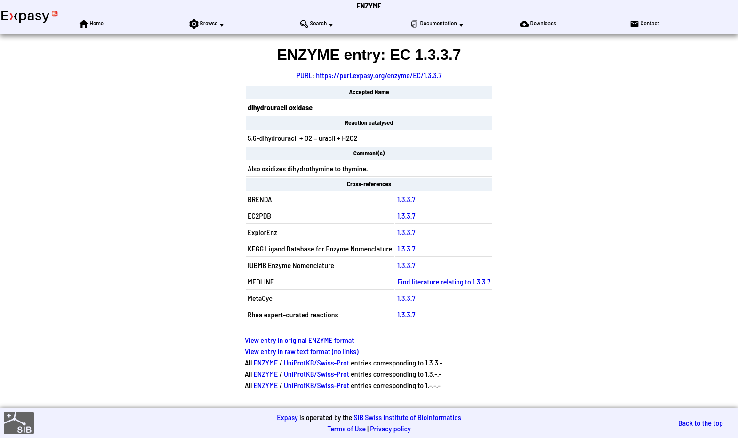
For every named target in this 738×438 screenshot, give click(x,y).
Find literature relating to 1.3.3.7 (443, 281)
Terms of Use (346, 428)
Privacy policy (390, 428)
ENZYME (369, 5)
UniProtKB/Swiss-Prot (316, 362)
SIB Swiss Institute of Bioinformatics (407, 417)
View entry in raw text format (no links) (302, 351)
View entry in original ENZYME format (299, 339)
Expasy (287, 417)
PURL (305, 75)
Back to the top (700, 422)
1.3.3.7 (406, 199)
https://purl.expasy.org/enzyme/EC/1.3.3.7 (378, 75)
